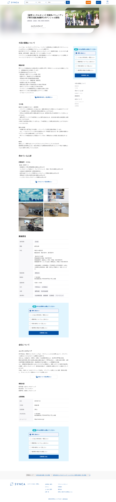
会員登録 (88, 2)
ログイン (98, 2)
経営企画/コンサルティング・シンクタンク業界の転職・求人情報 (69, 475)
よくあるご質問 (48, 489)
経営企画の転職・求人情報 (43, 475)
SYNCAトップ (29, 475)
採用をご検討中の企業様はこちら (65, 491)
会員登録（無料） (49, 484)
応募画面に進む (44, 333)
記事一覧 (47, 491)
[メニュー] (107, 2)
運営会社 (60, 489)
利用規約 (60, 486)
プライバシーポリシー (63, 484)
